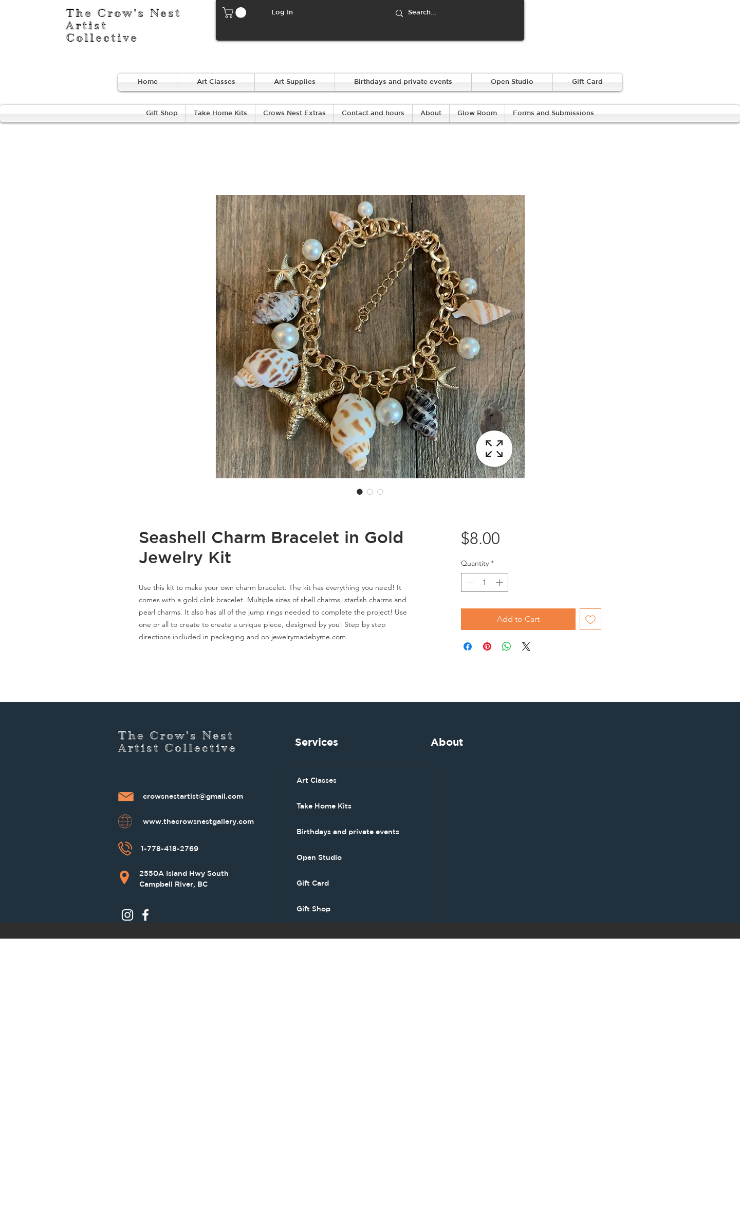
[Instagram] (127, 915)
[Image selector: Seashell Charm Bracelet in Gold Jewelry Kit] (360, 492)
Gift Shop (313, 909)
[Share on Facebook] (467, 646)
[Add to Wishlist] (590, 619)
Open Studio (319, 857)
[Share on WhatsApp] (507, 646)
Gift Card (313, 883)
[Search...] (455, 13)
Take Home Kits (324, 806)
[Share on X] (526, 646)
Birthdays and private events (348, 832)
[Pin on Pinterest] (487, 646)
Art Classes (317, 780)
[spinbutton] (484, 582)
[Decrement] (468, 582)
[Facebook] (145, 915)
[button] (236, 12)
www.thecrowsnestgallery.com (198, 822)
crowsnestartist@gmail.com (193, 797)
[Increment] (500, 582)
